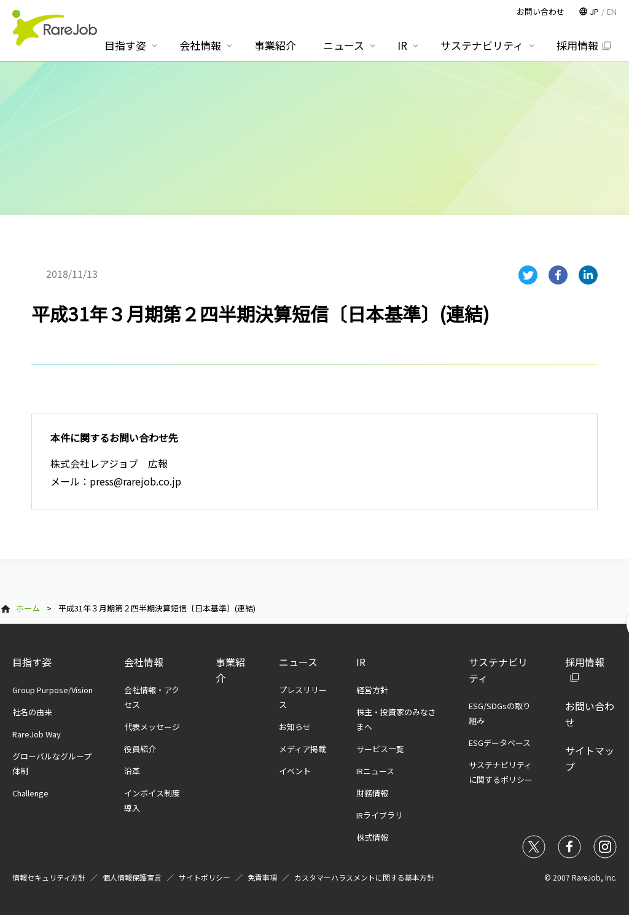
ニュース (298, 661)
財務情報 (372, 793)
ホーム (28, 608)
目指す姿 (32, 661)
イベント (295, 771)
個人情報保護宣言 (132, 877)
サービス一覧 (380, 749)
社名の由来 (32, 712)
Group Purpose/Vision (52, 690)
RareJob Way (36, 734)
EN (612, 11)
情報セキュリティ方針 (48, 877)
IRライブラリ (379, 815)
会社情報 (143, 661)
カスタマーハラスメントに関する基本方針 (364, 877)
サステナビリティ (481, 45)
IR (360, 661)
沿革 (132, 771)
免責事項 (262, 877)
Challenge (30, 793)
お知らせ (295, 726)
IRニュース (375, 771)
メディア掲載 (302, 749)
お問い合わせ (541, 11)
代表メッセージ (152, 726)
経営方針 (372, 690)
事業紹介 (275, 45)
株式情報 (372, 837)
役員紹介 (140, 749)
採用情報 (577, 45)
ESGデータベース (500, 742)
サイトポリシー (204, 877)
